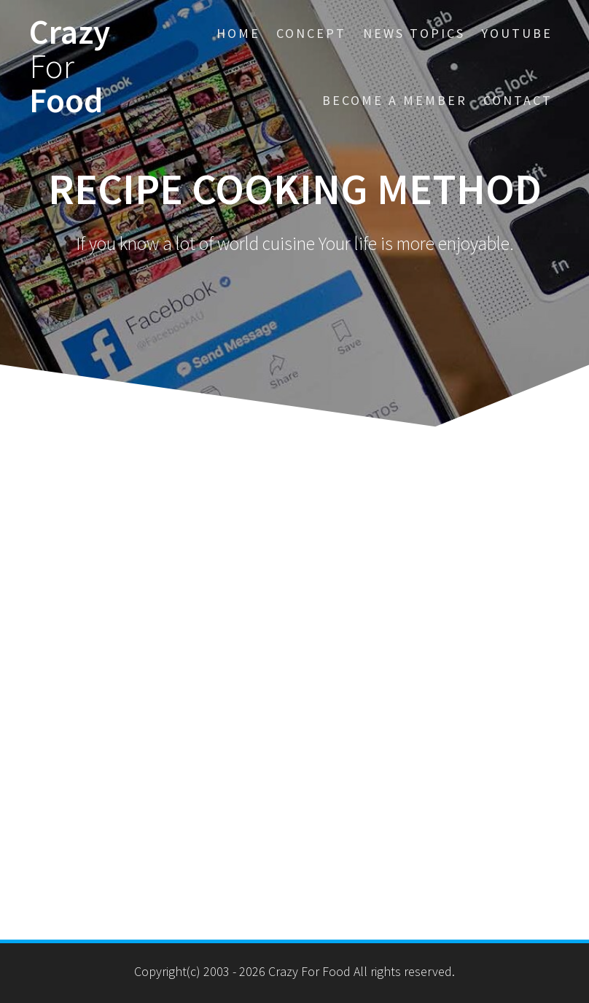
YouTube (517, 33)
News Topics (414, 33)
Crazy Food (69, 66)
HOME (238, 33)
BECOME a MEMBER (394, 100)
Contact (518, 100)
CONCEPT (311, 33)
